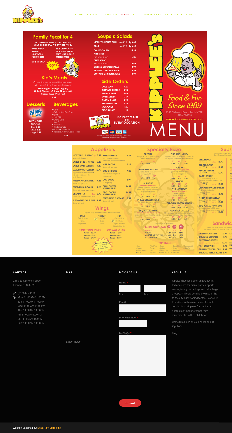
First (121, 294)
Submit (130, 403)
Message (125, 333)
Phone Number (128, 317)
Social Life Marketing (49, 427)
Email (123, 302)
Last (146, 294)
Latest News (73, 341)
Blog (174, 333)
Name (123, 282)
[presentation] (147, 386)
